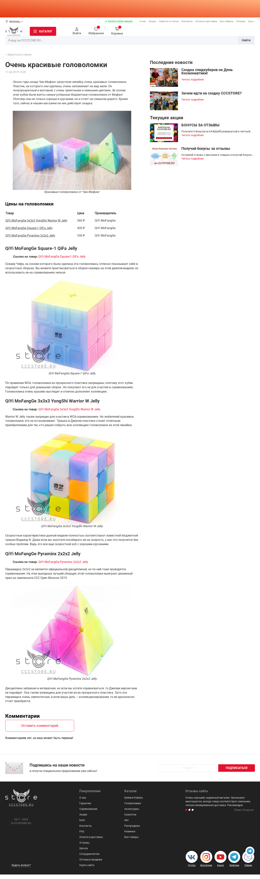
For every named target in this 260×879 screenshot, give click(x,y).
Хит (126, 824)
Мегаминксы (179, 42)
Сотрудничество (89, 858)
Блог (82, 824)
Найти (187, 31)
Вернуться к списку (18, 54)
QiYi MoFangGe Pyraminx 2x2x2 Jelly (30, 235)
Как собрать (226, 21)
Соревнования (88, 813)
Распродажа (20, 42)
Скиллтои (248, 42)
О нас (143, 21)
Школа (83, 852)
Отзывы (240, 21)
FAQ (81, 835)
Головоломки (135, 42)
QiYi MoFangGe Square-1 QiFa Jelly (29, 228)
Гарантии (85, 807)
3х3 (118, 42)
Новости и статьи (169, 21)
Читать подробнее (192, 79)
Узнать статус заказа (120, 21)
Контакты (187, 21)
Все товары (131, 841)
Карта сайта (86, 869)
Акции (152, 21)
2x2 (109, 42)
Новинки (48, 42)
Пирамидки (157, 42)
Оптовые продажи (90, 864)
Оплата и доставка (206, 21)
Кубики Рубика (91, 42)
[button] (186, 814)
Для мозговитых (204, 42)
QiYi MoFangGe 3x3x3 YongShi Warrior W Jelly (36, 220)
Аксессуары (228, 42)
